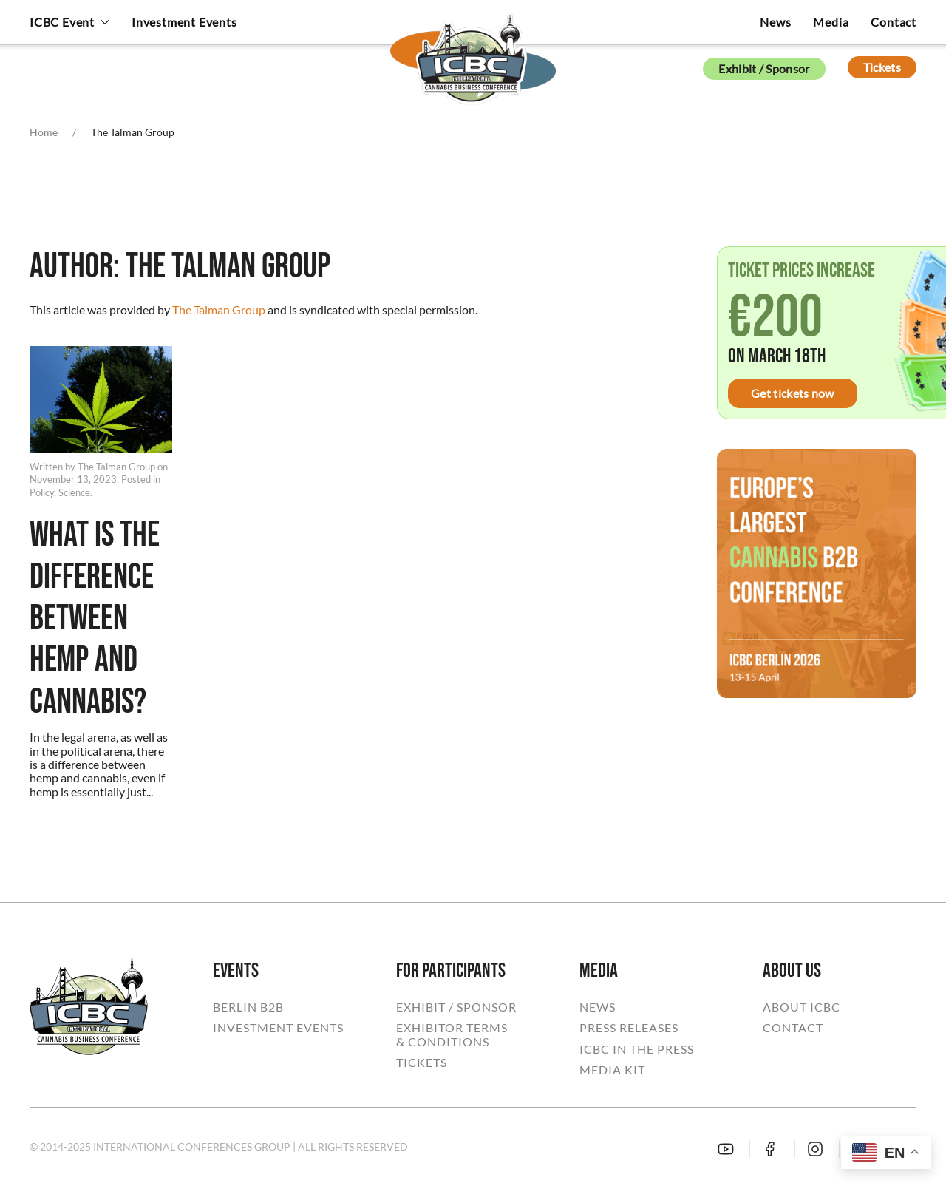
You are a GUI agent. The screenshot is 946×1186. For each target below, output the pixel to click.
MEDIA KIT (612, 1070)
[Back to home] (473, 48)
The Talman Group (218, 309)
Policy (42, 492)
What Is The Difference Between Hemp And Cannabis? (95, 619)
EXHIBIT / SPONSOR (456, 1007)
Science (74, 492)
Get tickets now (792, 393)
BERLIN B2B (248, 1007)
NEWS (597, 1007)
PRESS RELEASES (628, 1027)
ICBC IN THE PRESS (636, 1049)
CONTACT (793, 1027)
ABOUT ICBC (801, 1007)
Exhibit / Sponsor (763, 68)
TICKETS (421, 1062)
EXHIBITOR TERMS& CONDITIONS (452, 1034)
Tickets (882, 67)
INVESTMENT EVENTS (278, 1027)
